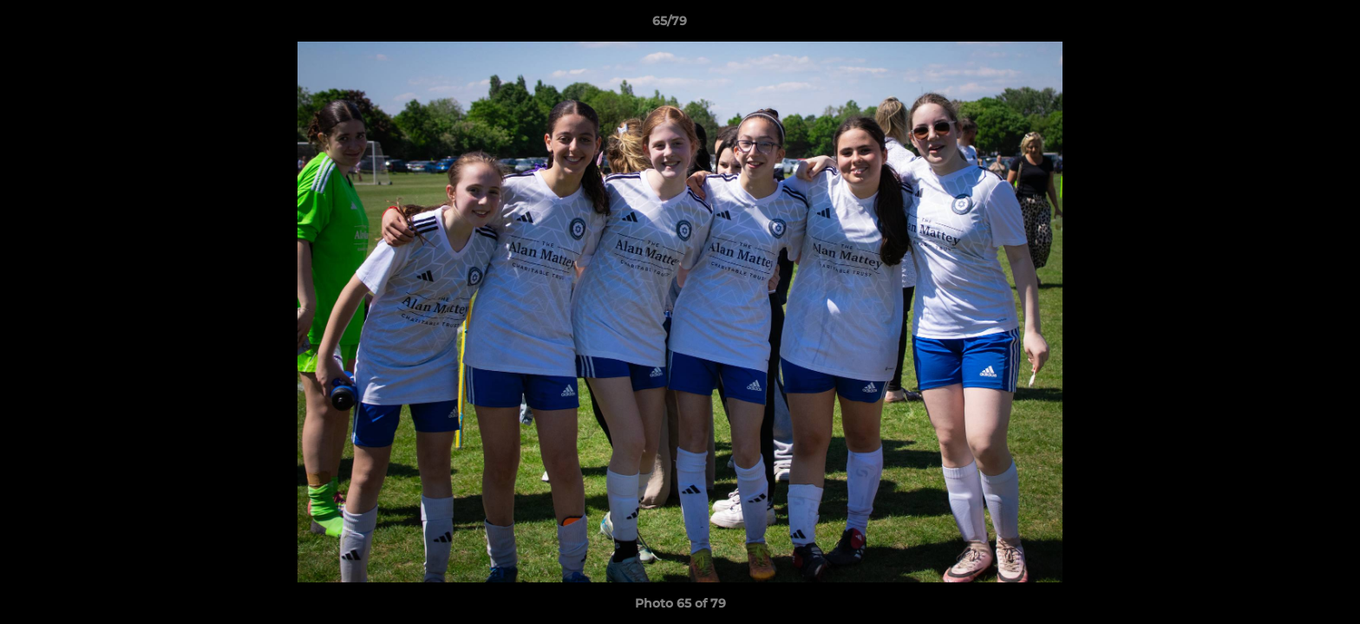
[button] (1287, 25)
